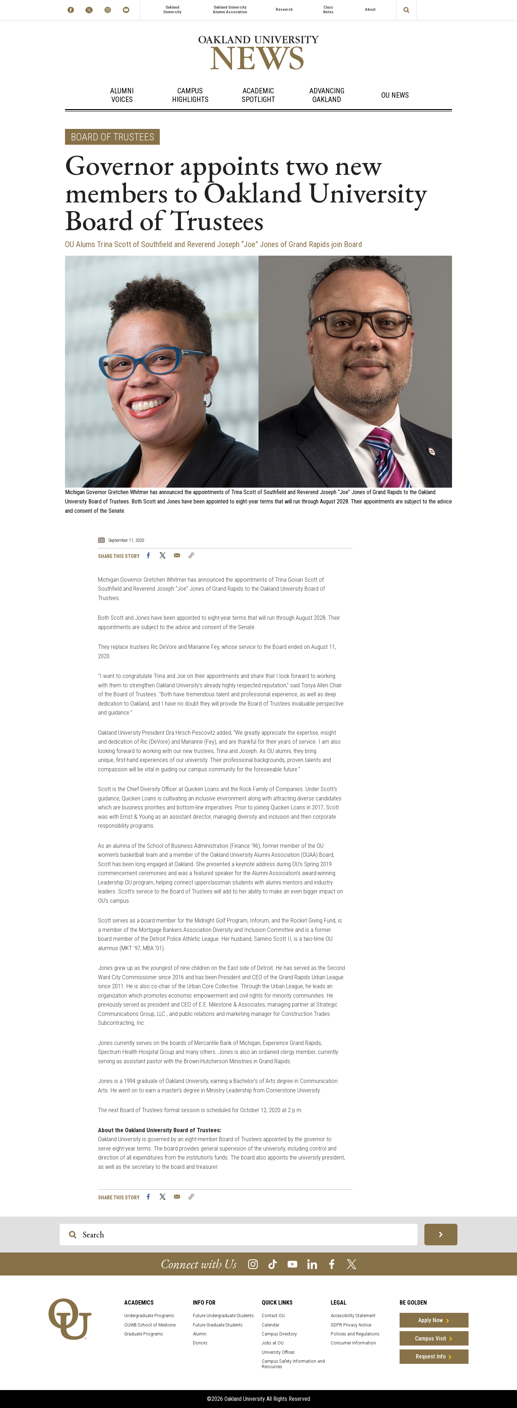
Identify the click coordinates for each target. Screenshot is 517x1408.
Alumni (199, 1334)
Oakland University (172, 9)
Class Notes (328, 9)
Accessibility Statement (353, 1315)
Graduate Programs (143, 1334)
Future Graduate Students (218, 1325)
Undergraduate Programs (149, 1315)
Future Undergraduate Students (223, 1315)
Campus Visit (430, 1338)
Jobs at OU (273, 1343)
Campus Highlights (190, 95)
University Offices (278, 1352)
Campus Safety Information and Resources (293, 1363)
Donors (200, 1343)
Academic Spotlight (258, 95)
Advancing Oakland (326, 95)
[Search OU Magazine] (73, 1235)
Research (284, 9)
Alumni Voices (122, 95)
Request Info (431, 1356)
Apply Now (430, 1320)
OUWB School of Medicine (150, 1325)
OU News (395, 95)
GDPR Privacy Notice (351, 1325)
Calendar (270, 1325)
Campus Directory (279, 1334)
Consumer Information (353, 1343)
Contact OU (273, 1315)
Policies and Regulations (355, 1334)
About (370, 9)
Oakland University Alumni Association (230, 9)
